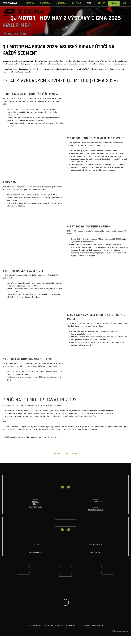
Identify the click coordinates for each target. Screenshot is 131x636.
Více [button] (125, 3)
